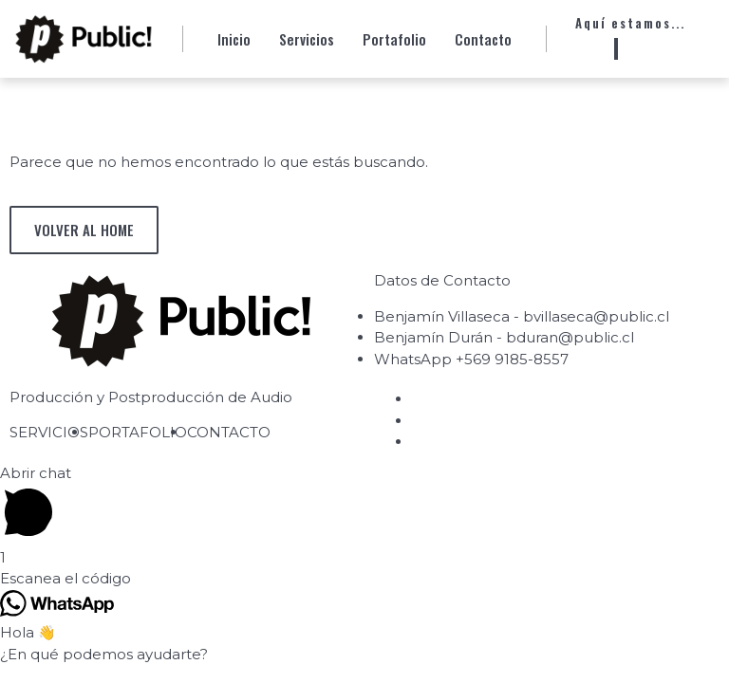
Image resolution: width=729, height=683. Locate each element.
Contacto (483, 38)
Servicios (306, 38)
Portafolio (394, 38)
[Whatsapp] (616, 49)
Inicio (234, 38)
